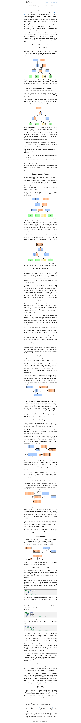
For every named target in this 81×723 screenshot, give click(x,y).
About (55, 2)
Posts (51, 2)
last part (35, 697)
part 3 (25, 14)
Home (47, 2)
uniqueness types (50, 706)
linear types (38, 706)
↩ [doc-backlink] (51, 704)
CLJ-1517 (43, 601)
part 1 (53, 12)
